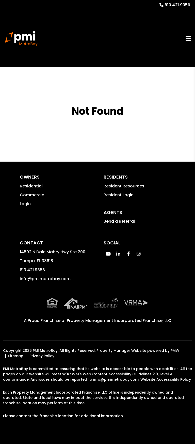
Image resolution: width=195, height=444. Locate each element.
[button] (108, 253)
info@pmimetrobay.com (45, 279)
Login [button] (25, 204)
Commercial (32, 195)
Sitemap (15, 355)
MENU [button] (188, 38)
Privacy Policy (41, 355)
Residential (31, 186)
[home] (21, 38)
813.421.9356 (177, 5)
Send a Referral (119, 221)
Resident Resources (124, 186)
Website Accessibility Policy (165, 379)
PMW (175, 350)
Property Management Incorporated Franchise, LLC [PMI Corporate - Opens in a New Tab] (119, 320)
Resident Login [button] (119, 195)
